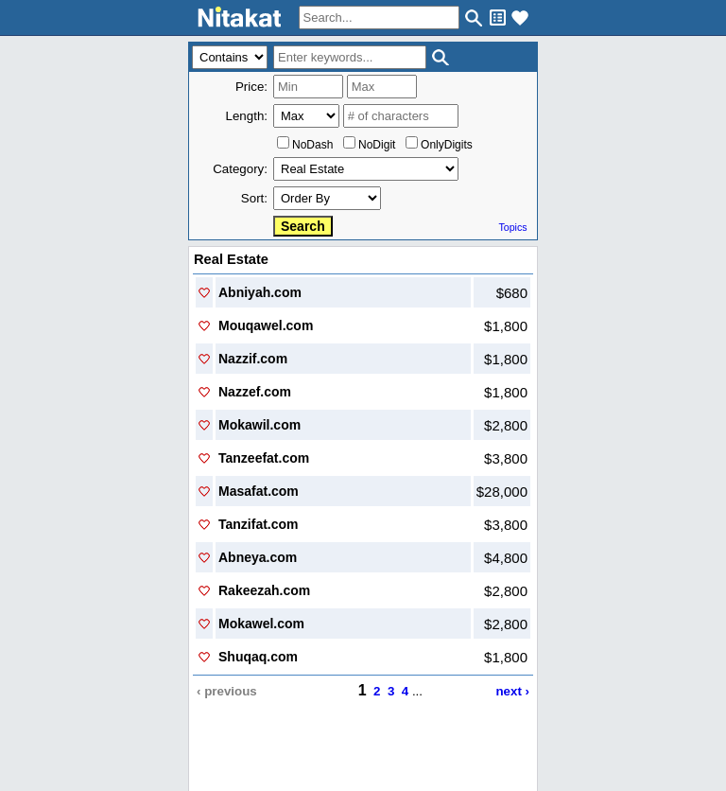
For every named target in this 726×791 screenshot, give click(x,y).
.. (363, 734)
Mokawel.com (261, 623)
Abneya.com (257, 557)
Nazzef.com (254, 391)
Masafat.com (258, 491)
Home (205, 750)
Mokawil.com (259, 424)
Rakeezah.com (264, 590)
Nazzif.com (252, 358)
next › (512, 691)
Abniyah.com (260, 292)
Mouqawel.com (265, 325)
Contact (288, 750)
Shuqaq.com (258, 656)
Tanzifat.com (258, 524)
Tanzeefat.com (263, 458)
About (244, 750)
